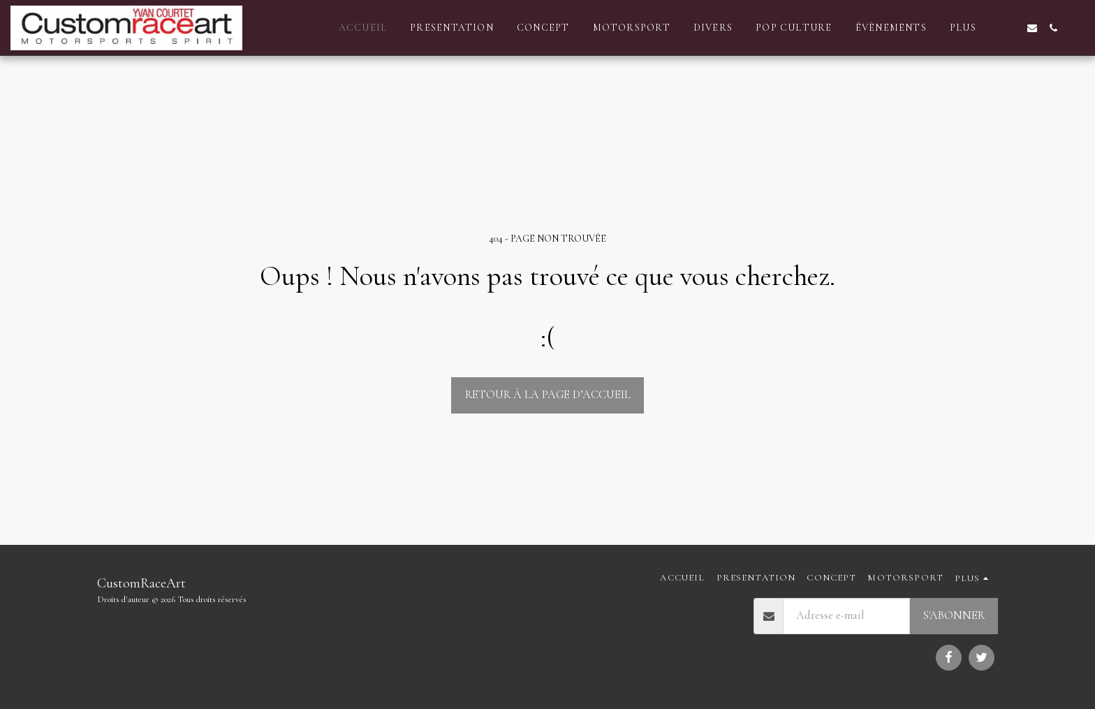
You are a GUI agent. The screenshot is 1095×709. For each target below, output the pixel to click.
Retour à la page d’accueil (548, 395)
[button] (1011, 28)
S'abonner (954, 615)
